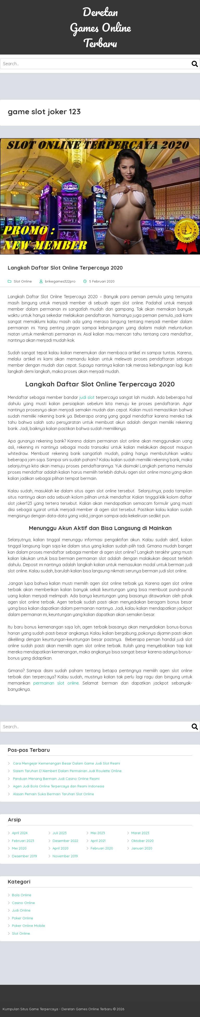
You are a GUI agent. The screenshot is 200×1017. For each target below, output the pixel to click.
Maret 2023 (140, 833)
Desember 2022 (65, 841)
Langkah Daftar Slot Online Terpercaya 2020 (65, 267)
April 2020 (60, 848)
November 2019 (65, 856)
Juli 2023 (60, 833)
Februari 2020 (102, 848)
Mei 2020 (19, 848)
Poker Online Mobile (28, 926)
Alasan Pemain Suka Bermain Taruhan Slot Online (53, 794)
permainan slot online (56, 683)
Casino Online (23, 903)
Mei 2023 (98, 833)
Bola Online (21, 895)
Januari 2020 (141, 848)
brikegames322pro (60, 281)
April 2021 (98, 841)
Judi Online (21, 910)
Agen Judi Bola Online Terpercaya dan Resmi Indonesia (58, 786)
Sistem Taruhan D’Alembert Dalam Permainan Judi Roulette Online (67, 771)
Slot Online (23, 281)
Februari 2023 (23, 841)
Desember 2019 (24, 856)
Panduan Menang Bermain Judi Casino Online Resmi (56, 779)
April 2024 (20, 833)
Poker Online (22, 918)
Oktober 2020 (142, 841)
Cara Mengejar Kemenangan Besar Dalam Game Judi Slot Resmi (66, 763)
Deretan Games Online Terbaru (100, 27)
